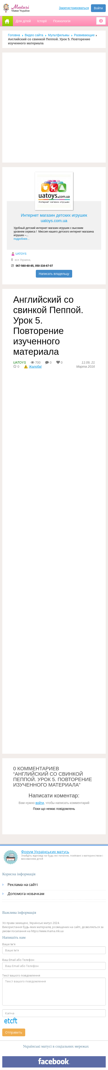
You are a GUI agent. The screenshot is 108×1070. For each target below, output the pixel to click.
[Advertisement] (54, 107)
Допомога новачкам (25, 894)
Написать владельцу (54, 274)
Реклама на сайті (22, 885)
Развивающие (84, 35)
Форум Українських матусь (45, 851)
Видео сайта (34, 35)
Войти (98, 8)
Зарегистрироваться (74, 8)
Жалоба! (35, 366)
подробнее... (21, 238)
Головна (14, 35)
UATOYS (19, 253)
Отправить (13, 1032)
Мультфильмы (58, 35)
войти (39, 803)
